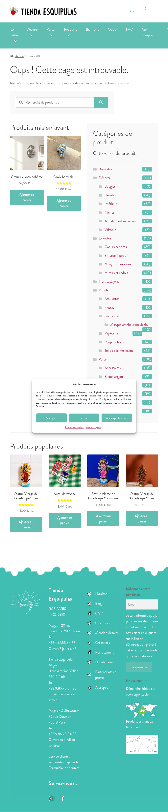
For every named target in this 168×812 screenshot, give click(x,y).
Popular (104, 290)
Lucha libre (112, 316)
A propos (101, 687)
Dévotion (111, 195)
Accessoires (113, 367)
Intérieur (111, 203)
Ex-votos (14, 32)
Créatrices (102, 642)
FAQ (129, 29)
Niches (109, 212)
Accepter (51, 418)
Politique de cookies (74, 427)
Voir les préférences (116, 418)
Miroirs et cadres (116, 272)
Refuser (84, 418)
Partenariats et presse (105, 674)
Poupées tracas (115, 342)
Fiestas (109, 307)
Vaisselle (110, 229)
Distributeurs (104, 662)
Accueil (19, 56)
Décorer (32, 29)
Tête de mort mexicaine (121, 221)
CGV (99, 613)
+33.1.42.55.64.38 (62, 642)
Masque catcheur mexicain (129, 324)
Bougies (110, 186)
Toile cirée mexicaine (119, 350)
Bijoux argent (114, 376)
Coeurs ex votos (116, 246)
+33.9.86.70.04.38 (63, 688)
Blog (98, 603)
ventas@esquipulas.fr (63, 762)
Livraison (101, 593)
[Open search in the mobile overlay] (132, 10)
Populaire (70, 29)
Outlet (112, 29)
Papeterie (111, 333)
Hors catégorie (109, 281)
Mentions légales (93, 427)
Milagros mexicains (118, 264)
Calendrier (102, 623)
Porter (51, 29)
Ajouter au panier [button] (26, 197)
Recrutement (104, 652)
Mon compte (147, 32)
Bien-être (92, 29)
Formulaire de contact (64, 767)
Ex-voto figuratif (116, 255)
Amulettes (112, 298)
